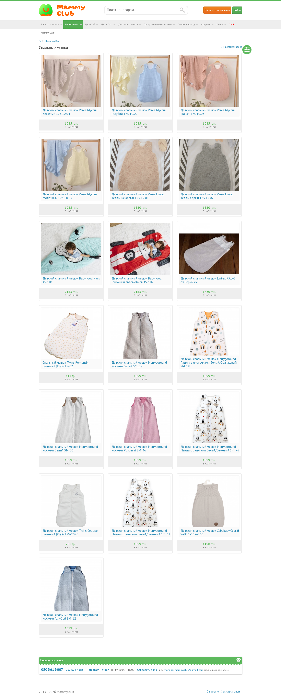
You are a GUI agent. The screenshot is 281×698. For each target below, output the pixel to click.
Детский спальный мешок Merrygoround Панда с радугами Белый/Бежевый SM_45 (209, 448)
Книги (219, 24)
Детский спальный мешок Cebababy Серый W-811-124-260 (209, 532)
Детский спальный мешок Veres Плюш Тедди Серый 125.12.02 (206, 196)
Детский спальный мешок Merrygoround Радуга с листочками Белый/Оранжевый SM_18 (208, 362)
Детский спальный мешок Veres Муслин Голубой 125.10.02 (139, 111)
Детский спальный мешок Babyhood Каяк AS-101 (71, 280)
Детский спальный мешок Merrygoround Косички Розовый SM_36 (139, 448)
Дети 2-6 (90, 24)
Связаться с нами (231, 691)
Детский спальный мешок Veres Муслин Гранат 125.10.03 (207, 111)
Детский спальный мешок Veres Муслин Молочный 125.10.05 (70, 196)
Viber (105, 670)
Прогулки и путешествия (158, 24)
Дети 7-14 (106, 24)
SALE (231, 24)
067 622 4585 (74, 670)
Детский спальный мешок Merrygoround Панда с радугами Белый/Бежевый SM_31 (141, 532)
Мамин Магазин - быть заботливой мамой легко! (64, 10)
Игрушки (206, 24)
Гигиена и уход (186, 24)
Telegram (93, 670)
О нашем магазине (231, 47)
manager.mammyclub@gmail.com (183, 669)
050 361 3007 (52, 669)
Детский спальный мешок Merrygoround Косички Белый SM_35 (70, 448)
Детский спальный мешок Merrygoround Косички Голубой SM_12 (70, 616)
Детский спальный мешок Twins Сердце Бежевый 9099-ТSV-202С (70, 532)
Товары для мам (50, 24)
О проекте (213, 691)
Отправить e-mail (147, 670)
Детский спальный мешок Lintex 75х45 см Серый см (207, 280)
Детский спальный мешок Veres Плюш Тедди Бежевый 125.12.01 (138, 196)
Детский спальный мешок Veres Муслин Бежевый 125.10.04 (70, 111)
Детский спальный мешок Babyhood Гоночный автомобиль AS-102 (137, 280)
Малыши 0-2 (72, 24)
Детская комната (128, 24)
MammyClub (48, 32)
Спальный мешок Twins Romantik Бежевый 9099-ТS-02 (65, 364)
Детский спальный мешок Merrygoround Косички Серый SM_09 (139, 364)
